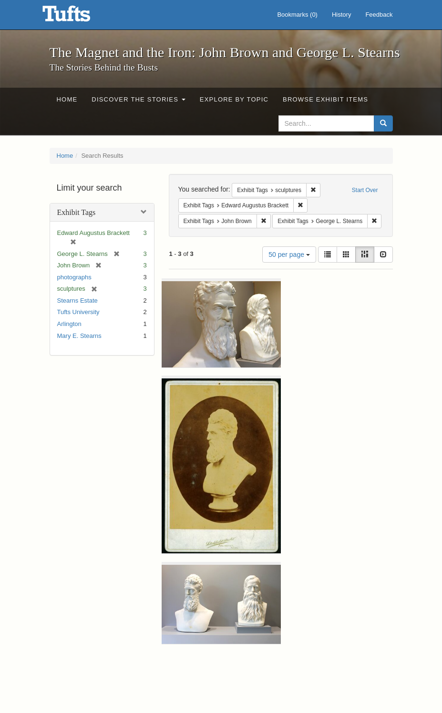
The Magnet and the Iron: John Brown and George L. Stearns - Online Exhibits (78, 17)
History (341, 14)
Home (67, 99)
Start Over (365, 190)
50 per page (289, 254)
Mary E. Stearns (79, 335)
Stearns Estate (77, 300)
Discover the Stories (138, 99)
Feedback (378, 14)
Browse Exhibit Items (325, 99)
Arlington (69, 323)
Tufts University (78, 312)
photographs (74, 277)
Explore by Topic (234, 99)
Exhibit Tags (76, 212)
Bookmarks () (297, 14)
